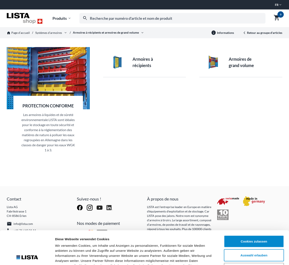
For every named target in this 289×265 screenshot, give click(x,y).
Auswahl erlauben (253, 223)
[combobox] (172, 18)
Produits (62, 18)
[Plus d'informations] (222, 33)
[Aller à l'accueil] (24, 18)
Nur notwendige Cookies (253, 237)
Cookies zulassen (254, 210)
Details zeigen (223, 256)
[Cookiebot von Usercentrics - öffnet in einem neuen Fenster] (27, 257)
